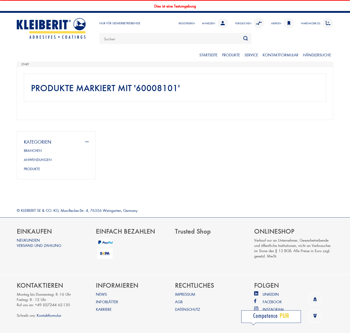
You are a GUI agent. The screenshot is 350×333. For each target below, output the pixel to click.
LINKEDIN (271, 294)
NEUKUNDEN (28, 240)
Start (25, 64)
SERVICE (251, 54)
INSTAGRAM (273, 309)
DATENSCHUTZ (187, 309)
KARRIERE (103, 309)
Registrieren (187, 23)
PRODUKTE (231, 54)
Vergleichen (249, 23)
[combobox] (175, 38)
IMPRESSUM (185, 294)
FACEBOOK (272, 301)
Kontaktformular (49, 315)
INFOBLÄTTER (107, 301)
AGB (179, 301)
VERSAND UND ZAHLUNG (39, 245)
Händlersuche (317, 54)
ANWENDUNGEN (38, 159)
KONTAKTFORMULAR (280, 54)
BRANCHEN (33, 150)
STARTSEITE (208, 54)
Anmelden (215, 23)
